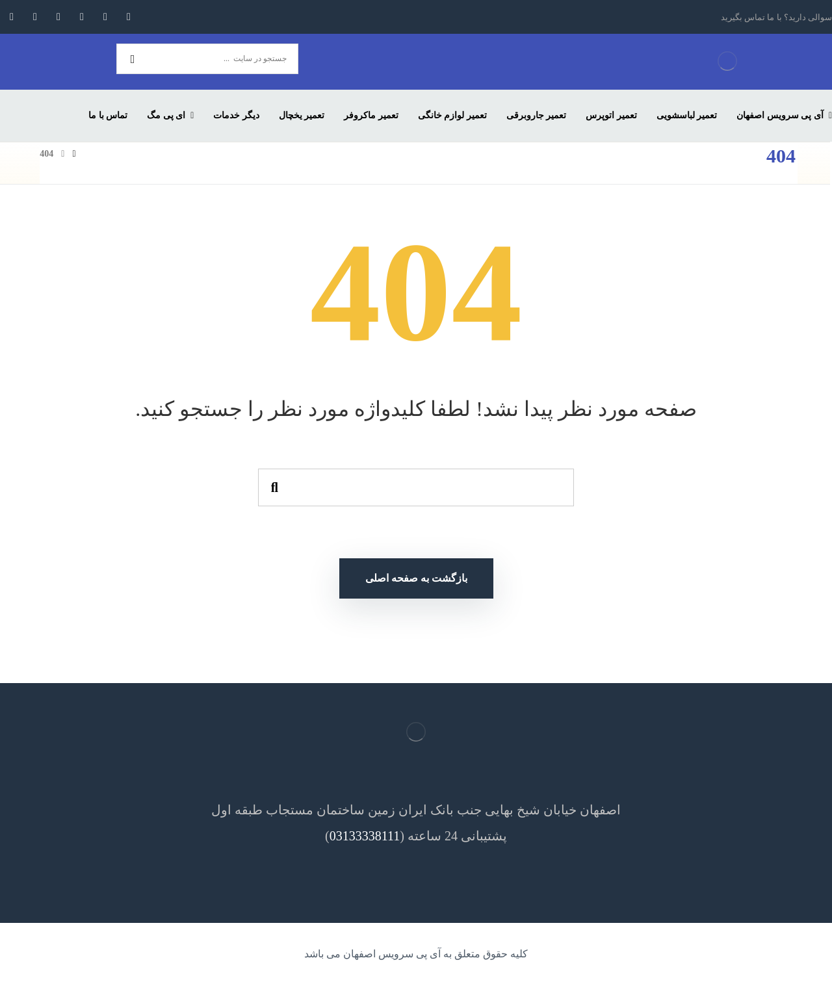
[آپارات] (11, 16)
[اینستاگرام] (82, 16)
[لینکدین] (58, 16)
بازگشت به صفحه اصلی (416, 578)
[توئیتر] (105, 16)
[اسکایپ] (35, 16)
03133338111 (365, 836)
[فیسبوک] (128, 16)
